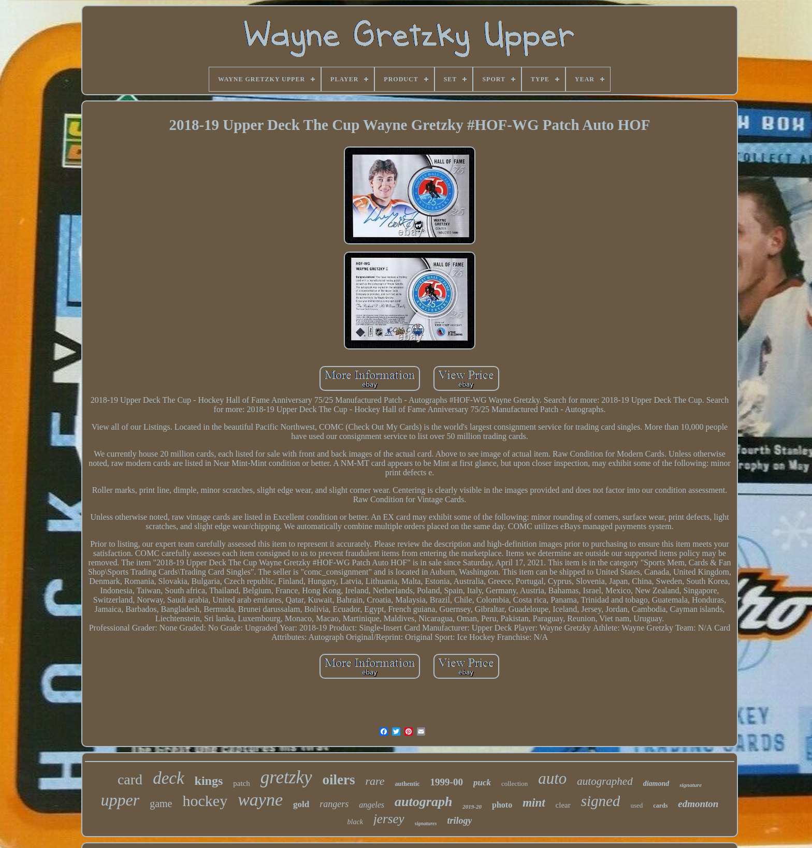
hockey (205, 800)
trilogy (459, 820)
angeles (371, 804)
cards (660, 805)
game (161, 803)
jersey (388, 819)
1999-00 (446, 782)
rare (375, 780)
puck (482, 782)
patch (241, 783)
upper (120, 800)
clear (563, 805)
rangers (334, 804)
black (355, 822)
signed (600, 801)
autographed (604, 781)
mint (534, 802)
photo (502, 804)
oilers (339, 779)
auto (552, 778)
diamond (656, 783)
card (130, 779)
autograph (423, 801)
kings (209, 780)
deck (168, 778)
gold (301, 804)
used (636, 805)
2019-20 (472, 806)
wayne (260, 799)
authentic (407, 783)
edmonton (698, 803)
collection (514, 783)
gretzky (286, 777)
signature (690, 785)
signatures (426, 823)
